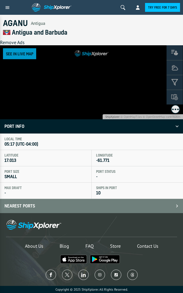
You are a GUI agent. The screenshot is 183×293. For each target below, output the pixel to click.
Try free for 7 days (162, 7)
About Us (34, 246)
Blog (64, 246)
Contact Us (147, 246)
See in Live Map (19, 53)
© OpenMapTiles (131, 117)
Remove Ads (12, 42)
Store (115, 246)
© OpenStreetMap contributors (161, 117)
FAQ (89, 246)
